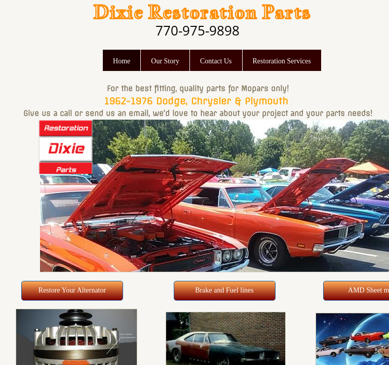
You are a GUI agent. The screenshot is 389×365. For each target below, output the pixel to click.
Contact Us (216, 61)
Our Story (165, 61)
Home (121, 61)
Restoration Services (282, 61)
